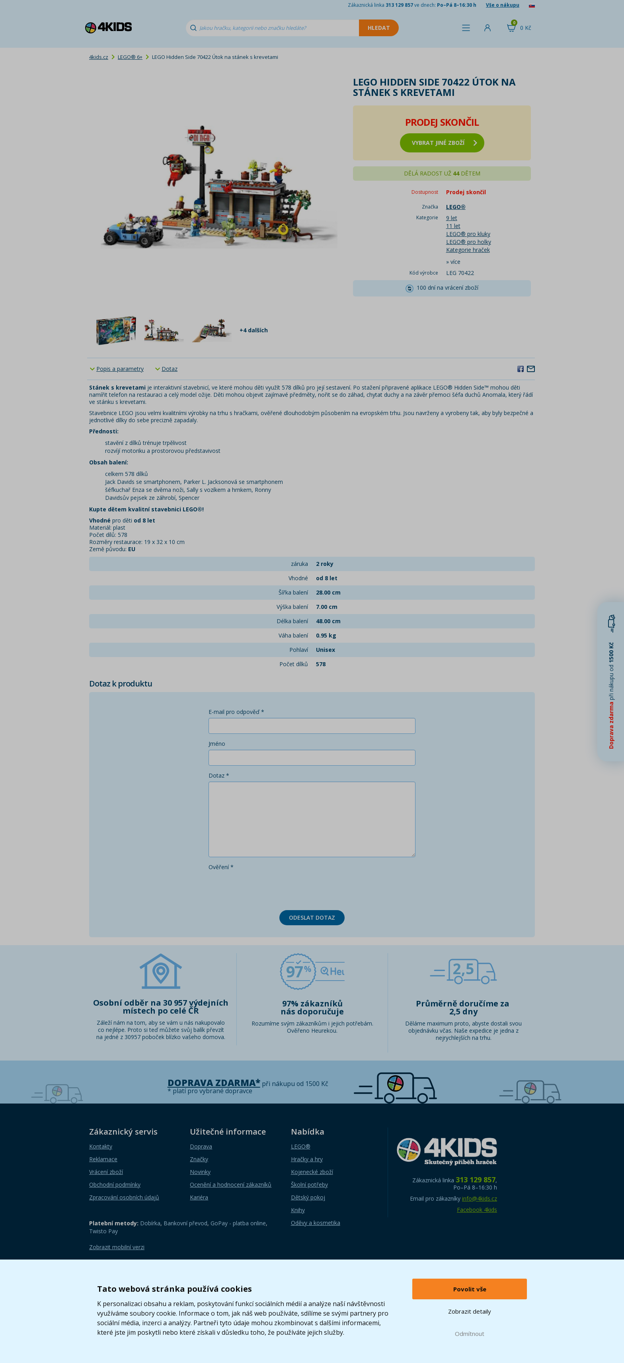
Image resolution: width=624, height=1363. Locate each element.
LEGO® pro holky (468, 242)
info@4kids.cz (479, 1198)
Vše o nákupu (502, 5)
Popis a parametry (120, 368)
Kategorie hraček (468, 249)
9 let (451, 218)
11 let (453, 226)
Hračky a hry (307, 1159)
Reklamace (103, 1159)
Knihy (298, 1210)
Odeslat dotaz (312, 917)
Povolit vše (469, 1289)
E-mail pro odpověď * (236, 712)
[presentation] (269, 888)
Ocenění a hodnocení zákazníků (230, 1184)
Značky (199, 1159)
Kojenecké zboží (312, 1172)
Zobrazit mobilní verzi (116, 1247)
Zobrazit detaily (469, 1311)
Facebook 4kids (477, 1209)
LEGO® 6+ (130, 56)
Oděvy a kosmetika (315, 1223)
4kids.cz (98, 56)
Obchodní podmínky (114, 1184)
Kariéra (199, 1197)
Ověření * (221, 867)
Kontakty (100, 1146)
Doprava (201, 1146)
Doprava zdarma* (214, 1082)
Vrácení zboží (106, 1172)
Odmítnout (469, 1334)
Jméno (217, 743)
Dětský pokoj (308, 1197)
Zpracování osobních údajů (124, 1197)
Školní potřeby (309, 1184)
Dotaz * (219, 775)
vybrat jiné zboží (444, 142)
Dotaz (169, 368)
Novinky (200, 1172)
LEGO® (300, 1146)
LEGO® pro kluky (468, 234)
